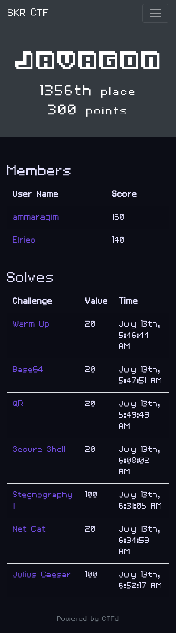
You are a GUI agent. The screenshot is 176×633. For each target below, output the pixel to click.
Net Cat (29, 529)
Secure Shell (39, 449)
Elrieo (24, 240)
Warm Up (31, 324)
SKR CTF (28, 13)
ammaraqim (36, 217)
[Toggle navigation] (155, 13)
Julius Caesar (42, 574)
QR (18, 403)
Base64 (28, 369)
